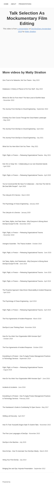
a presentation (23, 29)
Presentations (25, 4)
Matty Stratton (30, 32)
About (13, 4)
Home (6, 4)
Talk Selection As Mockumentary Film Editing (27, 18)
